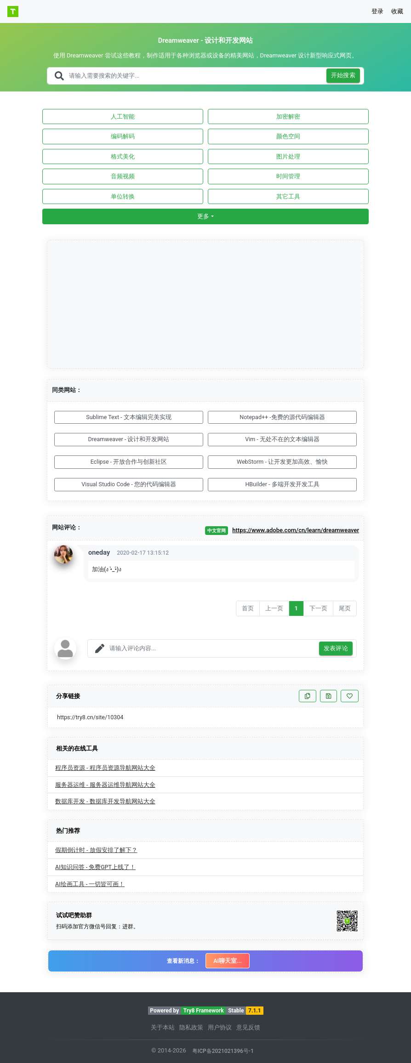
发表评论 (336, 649)
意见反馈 (248, 1027)
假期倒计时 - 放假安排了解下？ (96, 850)
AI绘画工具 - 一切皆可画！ (90, 884)
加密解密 (288, 116)
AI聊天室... (227, 960)
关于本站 (163, 1027)
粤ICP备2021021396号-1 (223, 1051)
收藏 (397, 11)
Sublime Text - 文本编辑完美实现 (128, 417)
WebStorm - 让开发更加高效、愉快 (282, 461)
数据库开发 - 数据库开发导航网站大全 (105, 801)
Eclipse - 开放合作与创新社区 (129, 461)
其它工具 (288, 196)
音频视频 (123, 176)
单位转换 (123, 196)
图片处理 (288, 156)
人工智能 (123, 116)
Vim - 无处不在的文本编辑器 (282, 439)
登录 (377, 11)
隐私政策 (191, 1027)
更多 (203, 216)
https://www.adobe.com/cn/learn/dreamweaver (295, 530)
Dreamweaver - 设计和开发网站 (129, 439)
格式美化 (123, 156)
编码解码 (123, 136)
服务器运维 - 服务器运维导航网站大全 (105, 784)
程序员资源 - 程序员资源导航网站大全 (105, 767)
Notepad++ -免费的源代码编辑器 (282, 417)
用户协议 (220, 1027)
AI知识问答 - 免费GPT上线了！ (95, 867)
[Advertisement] (206, 304)
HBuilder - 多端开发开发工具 (282, 484)
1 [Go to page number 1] (296, 608)
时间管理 (288, 176)
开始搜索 (343, 75)
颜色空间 (288, 136)
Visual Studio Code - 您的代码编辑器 (128, 484)
